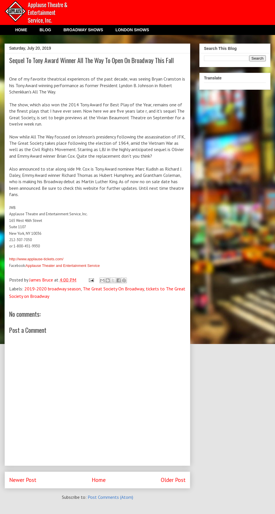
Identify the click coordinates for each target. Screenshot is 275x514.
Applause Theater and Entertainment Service (62, 265)
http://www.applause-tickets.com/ (36, 259)
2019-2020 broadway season (52, 289)
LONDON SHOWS (132, 30)
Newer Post (22, 479)
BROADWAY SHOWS (83, 30)
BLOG (45, 30)
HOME (21, 30)
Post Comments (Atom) (110, 497)
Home (99, 479)
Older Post (173, 479)
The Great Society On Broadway (113, 289)
